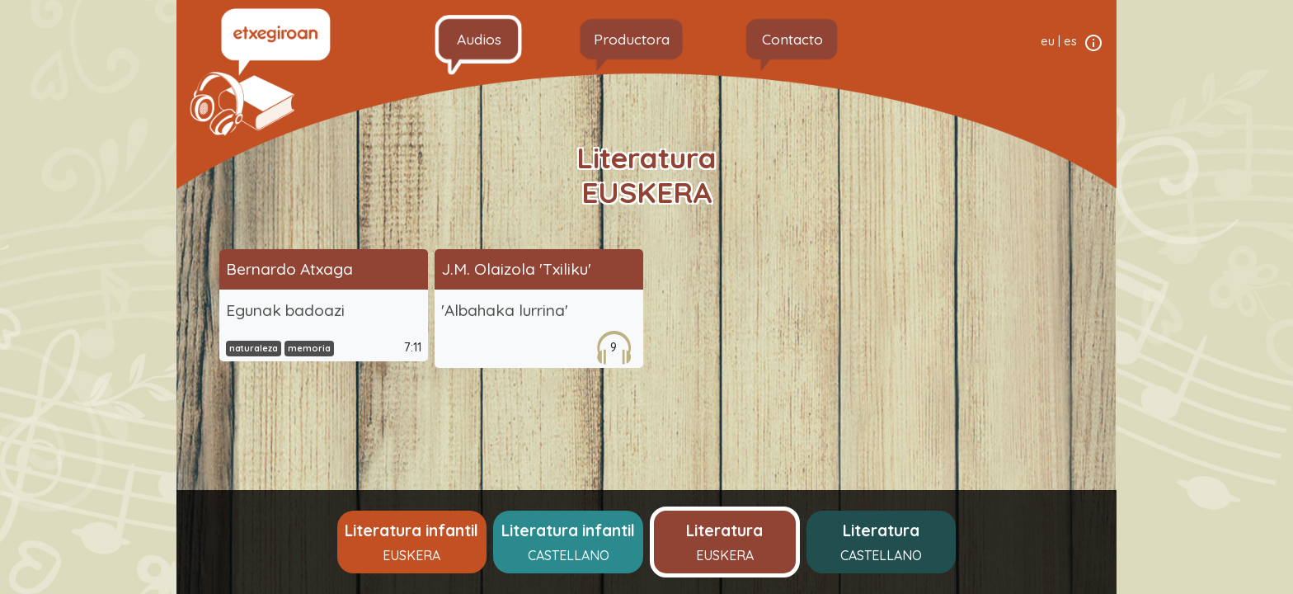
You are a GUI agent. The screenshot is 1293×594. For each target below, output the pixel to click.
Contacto (792, 39)
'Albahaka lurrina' (504, 310)
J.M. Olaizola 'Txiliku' (516, 269)
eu (1048, 41)
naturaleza (253, 348)
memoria (309, 348)
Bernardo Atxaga (289, 269)
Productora (632, 39)
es (1070, 41)
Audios (479, 39)
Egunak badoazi (285, 310)
